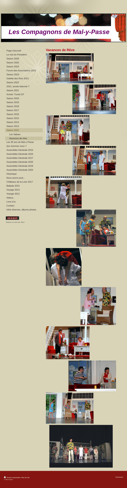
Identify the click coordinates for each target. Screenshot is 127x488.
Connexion (119, 477)
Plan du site (25, 477)
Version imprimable (12, 477)
